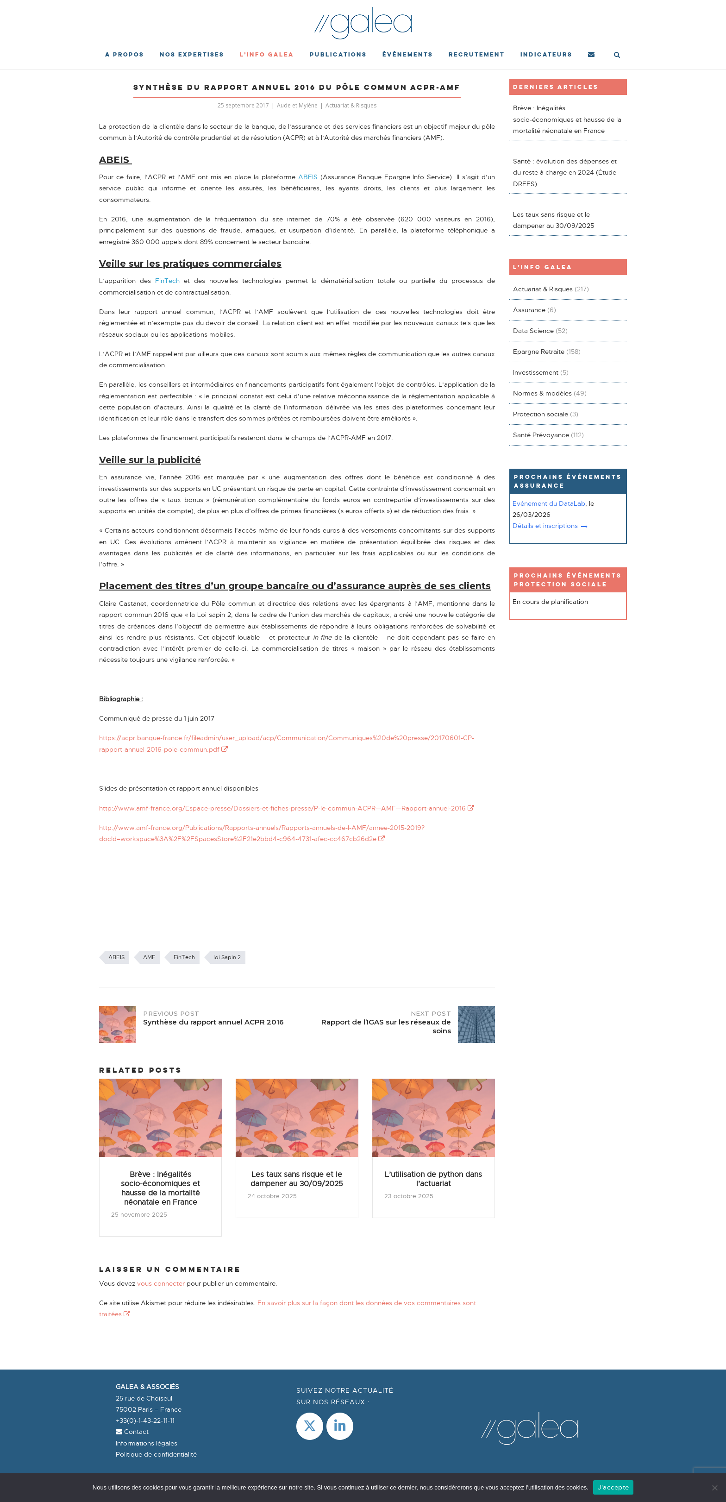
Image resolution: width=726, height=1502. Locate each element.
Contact (132, 1431)
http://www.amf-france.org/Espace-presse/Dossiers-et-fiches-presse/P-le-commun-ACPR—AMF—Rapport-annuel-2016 (286, 808)
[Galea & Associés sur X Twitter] (309, 1426)
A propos (124, 54)
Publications (338, 54)
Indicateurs (546, 54)
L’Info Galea (267, 54)
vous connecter (161, 1283)
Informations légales (146, 1443)
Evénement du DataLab (549, 503)
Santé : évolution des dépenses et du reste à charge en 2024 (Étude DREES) (565, 172)
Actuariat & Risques (350, 105)
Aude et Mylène (297, 105)
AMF (149, 957)
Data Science (533, 331)
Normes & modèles (542, 393)
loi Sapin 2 (227, 957)
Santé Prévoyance (541, 435)
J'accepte (613, 1487)
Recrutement (477, 54)
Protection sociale (540, 414)
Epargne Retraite (538, 351)
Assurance (529, 310)
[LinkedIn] (339, 1426)
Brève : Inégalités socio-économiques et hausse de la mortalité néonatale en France (567, 119)
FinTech (184, 957)
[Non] (714, 1487)
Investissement (535, 372)
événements (407, 54)
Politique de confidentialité (156, 1454)
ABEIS (116, 957)
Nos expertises (192, 54)
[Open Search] (617, 55)
